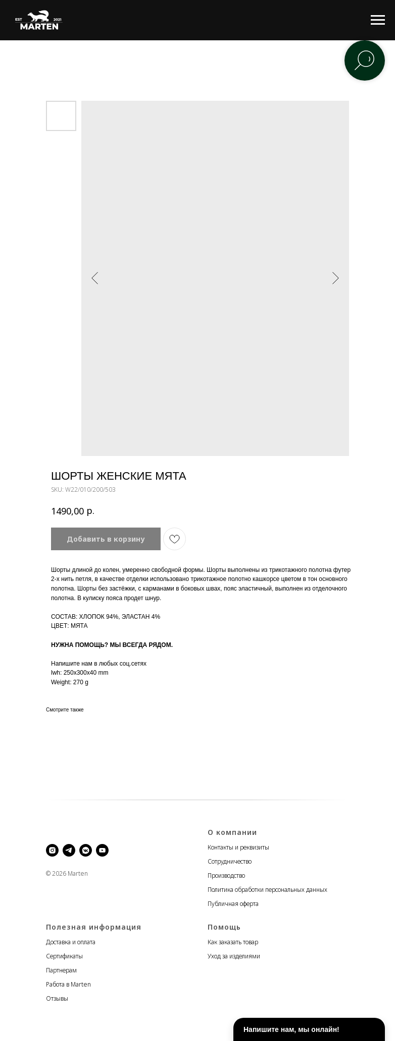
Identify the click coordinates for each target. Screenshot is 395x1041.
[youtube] (102, 850)
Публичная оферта (233, 903)
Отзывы (57, 998)
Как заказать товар (233, 942)
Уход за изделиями (234, 956)
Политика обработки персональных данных (267, 889)
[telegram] (69, 850)
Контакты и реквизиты (238, 847)
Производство (226, 875)
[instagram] (52, 850)
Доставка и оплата (70, 942)
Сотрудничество (230, 861)
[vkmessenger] (85, 850)
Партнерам (61, 970)
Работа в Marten (68, 984)
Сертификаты (64, 956)
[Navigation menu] (378, 20)
